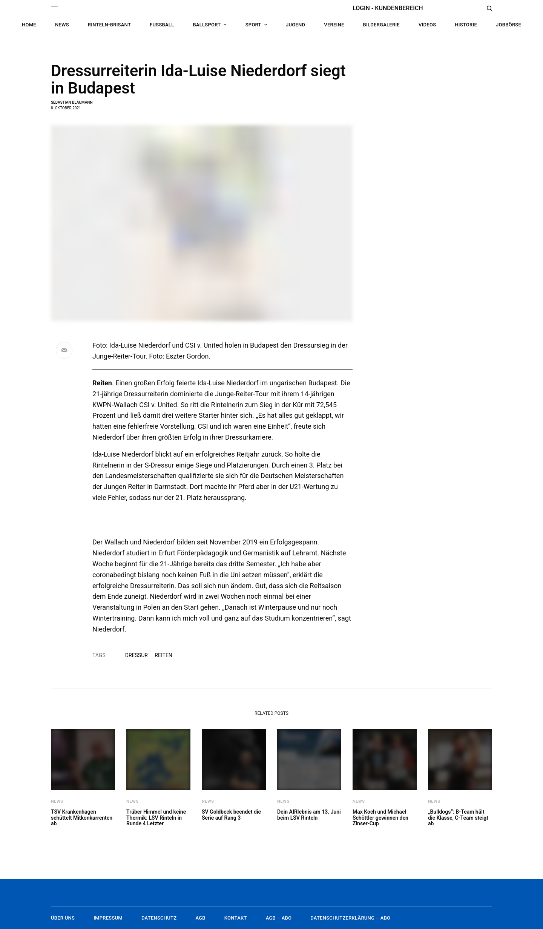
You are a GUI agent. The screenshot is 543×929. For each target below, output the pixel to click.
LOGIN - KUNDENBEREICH (388, 8)
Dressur (136, 655)
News (57, 801)
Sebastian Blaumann (71, 102)
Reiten (163, 655)
